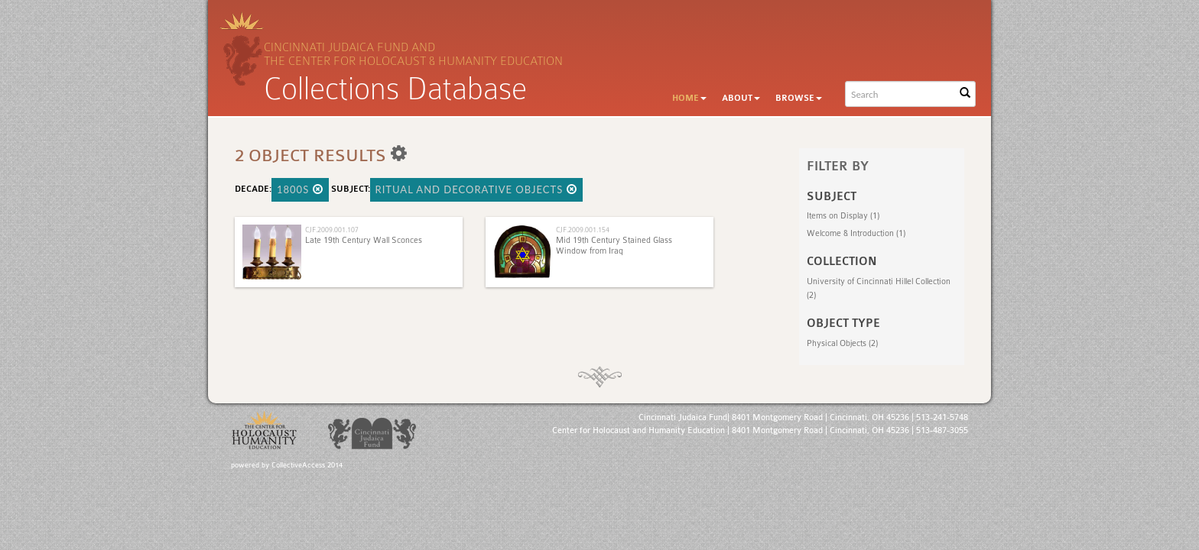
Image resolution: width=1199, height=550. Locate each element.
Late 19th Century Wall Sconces (363, 240)
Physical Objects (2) (842, 343)
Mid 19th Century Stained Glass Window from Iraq (614, 245)
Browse (798, 98)
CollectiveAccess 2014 (307, 465)
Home (689, 98)
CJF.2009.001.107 (332, 229)
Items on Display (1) (843, 216)
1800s (300, 189)
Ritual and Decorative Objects (476, 189)
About (741, 98)
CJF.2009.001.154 (582, 229)
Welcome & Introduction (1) (856, 233)
